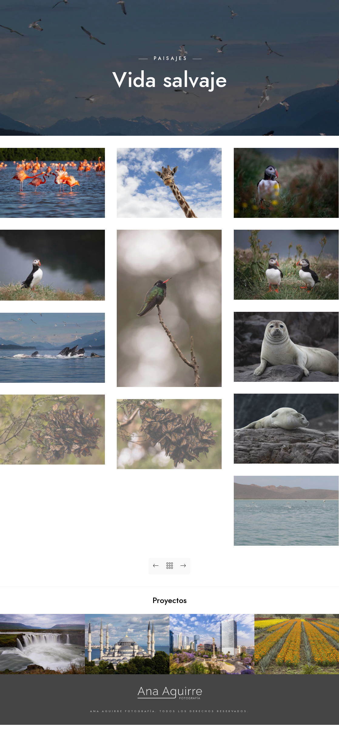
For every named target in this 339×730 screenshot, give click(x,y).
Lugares (180, 24)
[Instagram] (316, 12)
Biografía (277, 24)
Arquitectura (123, 24)
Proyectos (209, 24)
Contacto (307, 24)
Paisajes (155, 24)
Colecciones (243, 24)
